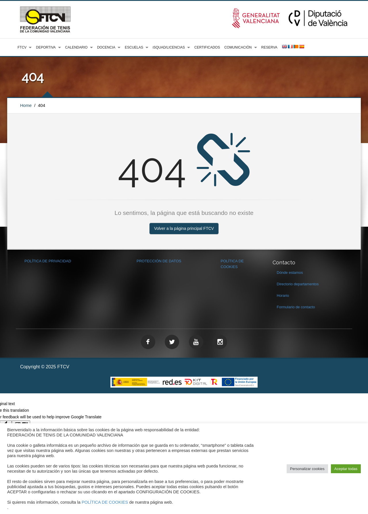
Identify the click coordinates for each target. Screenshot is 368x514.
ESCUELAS (134, 47)
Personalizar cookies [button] (307, 469)
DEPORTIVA (45, 47)
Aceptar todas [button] (345, 469)
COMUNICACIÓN (238, 47)
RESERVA (269, 47)
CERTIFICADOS (207, 47)
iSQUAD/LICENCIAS (169, 47)
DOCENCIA (106, 47)
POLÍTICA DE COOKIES (105, 502)
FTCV (22, 47)
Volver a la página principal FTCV (184, 228)
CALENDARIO (76, 47)
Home (26, 105)
